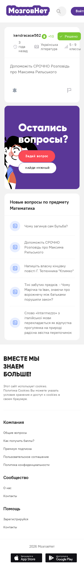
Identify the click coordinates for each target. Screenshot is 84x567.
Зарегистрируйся (15, 519)
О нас (7, 488)
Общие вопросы (15, 433)
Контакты (10, 496)
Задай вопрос (36, 156)
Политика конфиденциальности (26, 465)
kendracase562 (27, 35)
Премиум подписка (17, 449)
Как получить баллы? (18, 441)
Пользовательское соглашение (26, 457)
